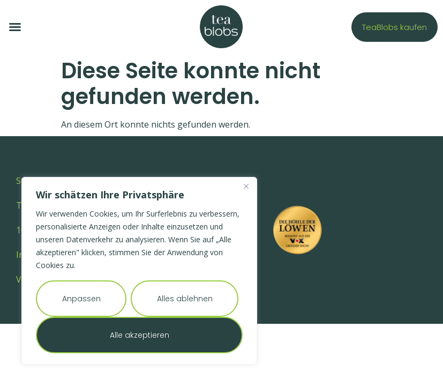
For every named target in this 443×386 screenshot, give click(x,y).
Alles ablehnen (185, 298)
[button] (15, 26)
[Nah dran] (245, 186)
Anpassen (81, 298)
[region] (139, 271)
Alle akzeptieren (139, 335)
